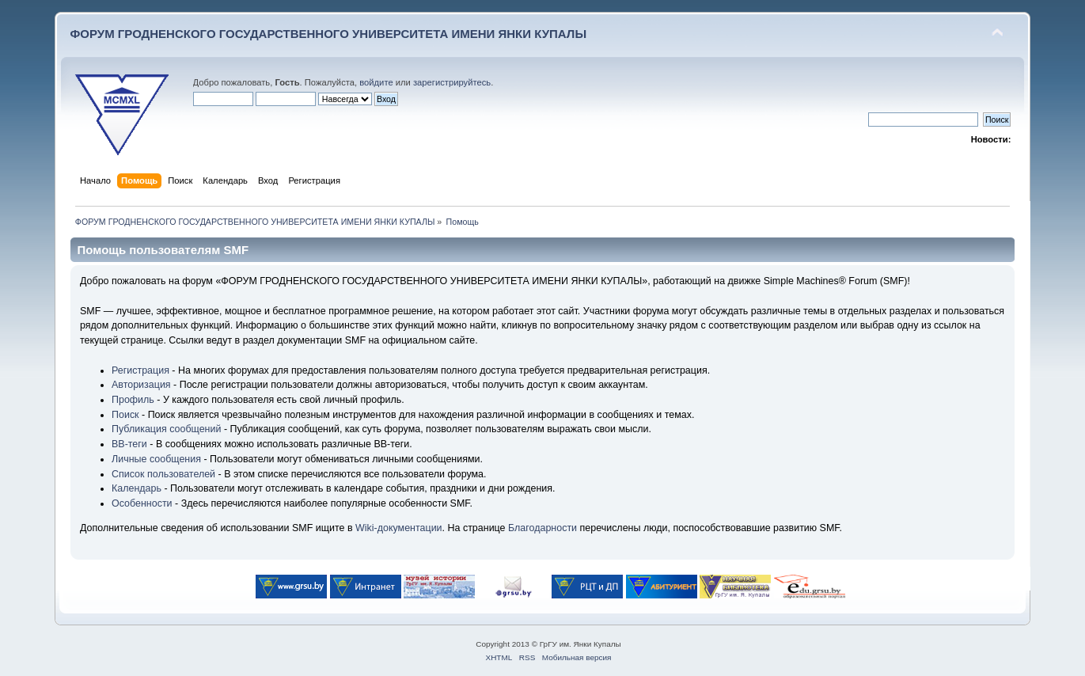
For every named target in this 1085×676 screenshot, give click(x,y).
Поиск (125, 414)
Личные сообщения (156, 459)
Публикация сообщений (166, 429)
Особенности (142, 503)
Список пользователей (163, 474)
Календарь (136, 488)
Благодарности (542, 528)
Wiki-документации (398, 528)
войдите (376, 82)
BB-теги (129, 444)
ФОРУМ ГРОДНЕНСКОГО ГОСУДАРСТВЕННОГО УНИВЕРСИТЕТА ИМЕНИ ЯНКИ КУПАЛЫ (328, 33)
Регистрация (140, 370)
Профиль (133, 399)
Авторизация (141, 384)
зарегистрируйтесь (452, 82)
